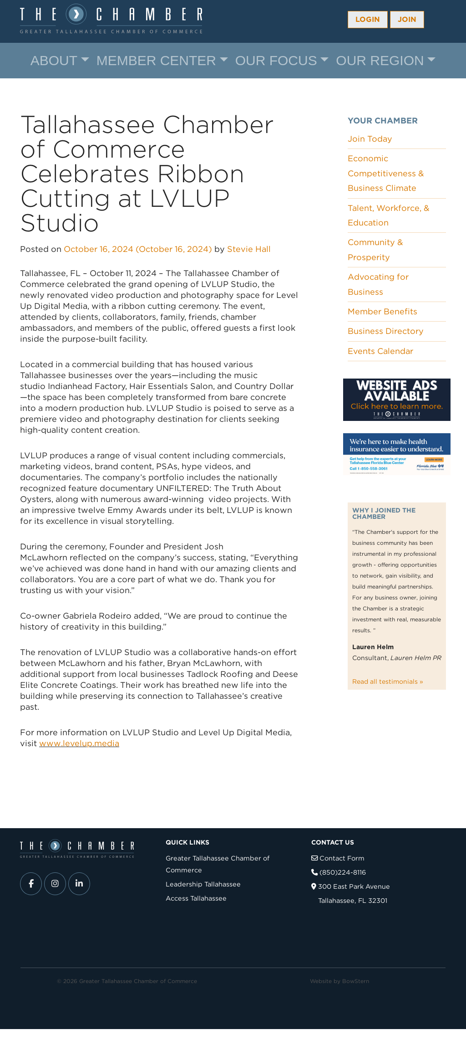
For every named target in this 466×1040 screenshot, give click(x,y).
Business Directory (386, 331)
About (53, 60)
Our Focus (276, 60)
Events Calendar (380, 351)
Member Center (156, 60)
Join (407, 19)
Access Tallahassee (196, 898)
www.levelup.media (79, 743)
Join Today (370, 138)
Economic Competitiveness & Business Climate (386, 173)
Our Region (380, 60)
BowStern (355, 981)
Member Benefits (382, 311)
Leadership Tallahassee (203, 884)
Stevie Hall (249, 249)
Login (367, 19)
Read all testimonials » (387, 681)
